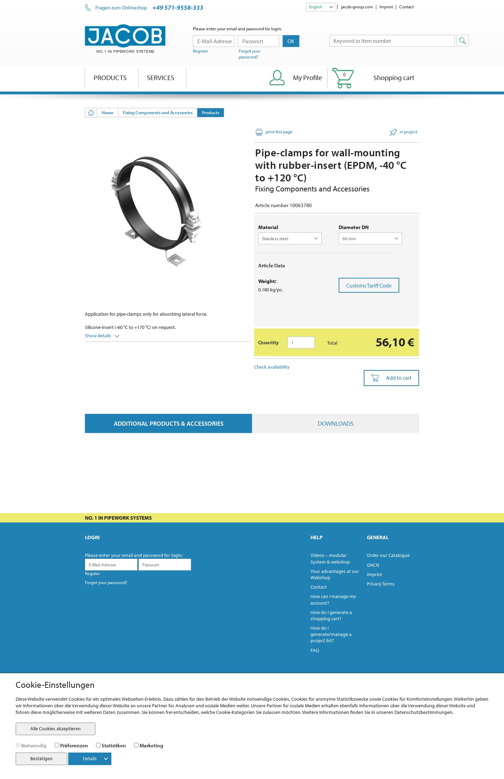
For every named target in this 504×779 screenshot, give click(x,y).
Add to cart (391, 378)
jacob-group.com (357, 6)
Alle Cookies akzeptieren (55, 728)
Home (107, 112)
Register (200, 51)
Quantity (268, 342)
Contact (406, 6)
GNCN (373, 565)
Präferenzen (74, 745)
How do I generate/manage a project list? (331, 634)
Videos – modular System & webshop (330, 558)
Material (268, 227)
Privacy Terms (381, 584)
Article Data (271, 265)
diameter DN (354, 227)
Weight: (267, 281)
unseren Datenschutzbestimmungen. (415, 712)
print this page (274, 132)
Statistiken (114, 745)
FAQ (314, 650)
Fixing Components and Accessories (157, 112)
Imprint (386, 6)
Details (95, 758)
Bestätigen (41, 758)
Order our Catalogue (388, 555)
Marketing (151, 745)
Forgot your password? (249, 54)
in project (403, 132)
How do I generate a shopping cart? (331, 615)
